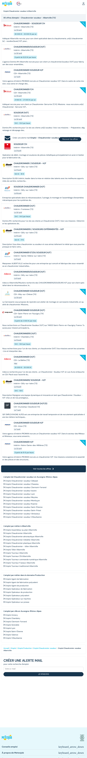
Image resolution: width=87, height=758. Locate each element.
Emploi (13, 648)
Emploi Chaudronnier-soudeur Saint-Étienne (23, 507)
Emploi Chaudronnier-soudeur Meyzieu (21, 497)
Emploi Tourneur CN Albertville (18, 556)
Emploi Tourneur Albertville (16, 553)
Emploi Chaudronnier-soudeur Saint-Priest (23, 510)
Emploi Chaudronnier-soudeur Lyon (20, 494)
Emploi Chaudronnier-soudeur (44, 648)
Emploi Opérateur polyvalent (17, 595)
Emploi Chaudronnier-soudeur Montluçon (22, 500)
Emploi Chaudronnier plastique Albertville (22, 543)
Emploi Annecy (11, 615)
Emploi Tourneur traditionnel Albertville (21, 566)
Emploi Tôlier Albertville (15, 549)
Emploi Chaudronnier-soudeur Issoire (20, 490)
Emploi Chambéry (12, 618)
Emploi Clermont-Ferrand (16, 621)
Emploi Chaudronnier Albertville (18, 533)
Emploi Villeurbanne (13, 638)
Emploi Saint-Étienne (14, 631)
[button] (83, 3)
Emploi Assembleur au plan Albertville (21, 530)
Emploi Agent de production (17, 585)
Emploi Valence (11, 635)
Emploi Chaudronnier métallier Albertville (22, 540)
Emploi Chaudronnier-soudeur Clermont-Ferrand (25, 487)
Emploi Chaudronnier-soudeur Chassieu (22, 484)
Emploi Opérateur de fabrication (18, 589)
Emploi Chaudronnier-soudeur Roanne (21, 504)
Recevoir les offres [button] (70, 139)
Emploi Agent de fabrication (17, 579)
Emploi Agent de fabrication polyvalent (21, 582)
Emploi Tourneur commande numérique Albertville (26, 559)
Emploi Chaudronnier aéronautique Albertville (24, 536)
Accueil (6, 648)
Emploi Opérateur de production (18, 592)
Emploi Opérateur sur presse (17, 602)
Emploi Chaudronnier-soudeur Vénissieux (22, 514)
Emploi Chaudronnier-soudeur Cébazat (21, 481)
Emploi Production (25, 648)
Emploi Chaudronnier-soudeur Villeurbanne (23, 517)
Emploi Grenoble (12, 625)
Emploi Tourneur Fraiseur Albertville (20, 563)
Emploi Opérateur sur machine (18, 599)
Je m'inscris (43, 674)
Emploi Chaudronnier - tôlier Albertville (21, 546)
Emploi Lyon (10, 628)
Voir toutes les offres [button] (43, 469)
